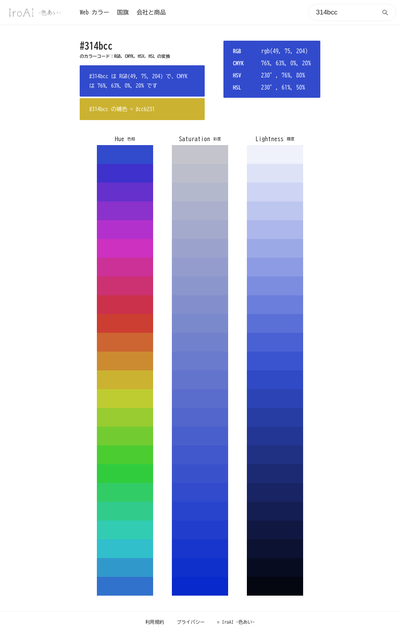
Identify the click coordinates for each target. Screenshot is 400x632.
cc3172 (125, 285)
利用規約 (154, 621)
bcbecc (200, 173)
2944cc (200, 511)
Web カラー (94, 12)
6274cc (200, 379)
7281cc (200, 342)
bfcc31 (125, 398)
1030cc (200, 567)
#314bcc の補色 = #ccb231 (122, 109)
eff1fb (275, 154)
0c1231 (275, 548)
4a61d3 (275, 342)
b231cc (125, 229)
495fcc (200, 436)
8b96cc (200, 285)
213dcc (200, 530)
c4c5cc (200, 154)
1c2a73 (275, 473)
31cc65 (125, 492)
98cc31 (125, 417)
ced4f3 (275, 192)
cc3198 (125, 267)
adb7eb (275, 229)
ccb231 (125, 379)
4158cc (200, 454)
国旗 (123, 12)
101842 (275, 530)
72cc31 (125, 436)
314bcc (125, 154)
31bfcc (125, 548)
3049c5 (275, 379)
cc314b (125, 304)
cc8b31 (125, 361)
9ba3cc (200, 248)
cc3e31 (125, 323)
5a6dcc (200, 398)
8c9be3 (275, 267)
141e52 (275, 511)
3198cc (125, 567)
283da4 (275, 417)
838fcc (200, 304)
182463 (275, 492)
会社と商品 (151, 12)
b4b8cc (200, 192)
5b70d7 (275, 323)
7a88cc (200, 323)
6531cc (125, 192)
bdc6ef (275, 210)
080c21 (275, 567)
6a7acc (200, 361)
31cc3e (125, 473)
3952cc (200, 473)
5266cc (200, 417)
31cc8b (125, 511)
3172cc (125, 586)
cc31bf (125, 248)
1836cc (200, 548)
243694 (275, 436)
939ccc (200, 267)
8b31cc (125, 210)
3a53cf (275, 361)
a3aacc (200, 229)
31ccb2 (125, 530)
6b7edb (275, 304)
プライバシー (191, 621)
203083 (275, 454)
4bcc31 (125, 454)
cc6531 (125, 342)
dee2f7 (275, 173)
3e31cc (125, 173)
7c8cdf (275, 285)
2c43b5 (275, 398)
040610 (275, 586)
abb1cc (200, 210)
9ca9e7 (275, 248)
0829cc (200, 586)
